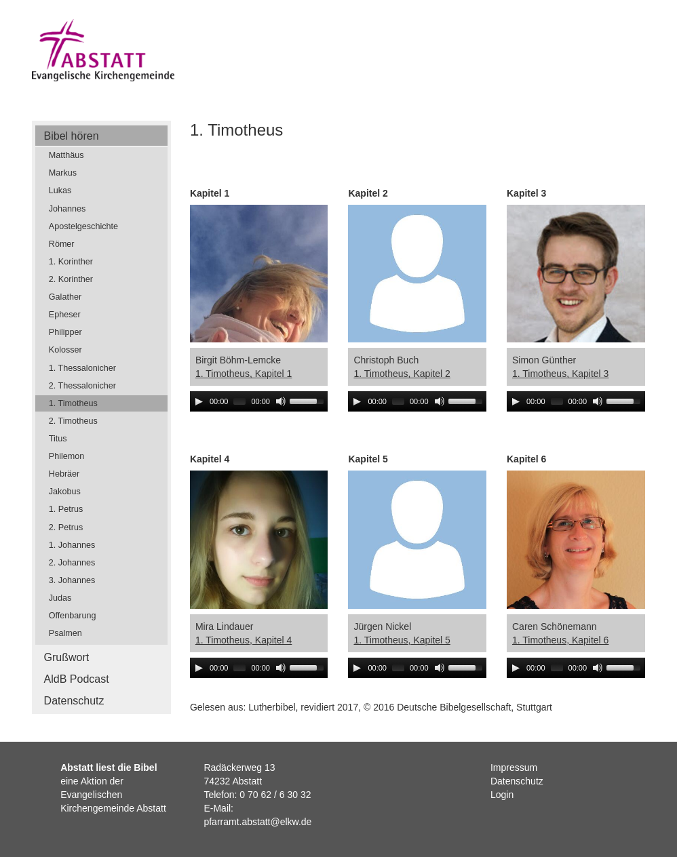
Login (502, 794)
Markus (63, 173)
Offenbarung (72, 615)
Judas (60, 598)
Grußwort (67, 657)
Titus (58, 438)
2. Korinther (71, 279)
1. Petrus (66, 509)
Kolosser (65, 350)
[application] (259, 401)
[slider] (239, 401)
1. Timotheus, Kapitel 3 (560, 373)
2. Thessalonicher (82, 386)
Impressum (513, 767)
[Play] (198, 401)
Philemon (67, 456)
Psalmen (65, 633)
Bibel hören (71, 136)
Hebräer (64, 474)
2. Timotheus (73, 421)
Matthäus (66, 155)
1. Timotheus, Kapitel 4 (243, 640)
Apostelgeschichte (83, 226)
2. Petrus (66, 527)
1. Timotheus (73, 403)
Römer (62, 244)
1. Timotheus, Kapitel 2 (401, 373)
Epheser (65, 314)
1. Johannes (72, 545)
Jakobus (65, 491)
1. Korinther (71, 261)
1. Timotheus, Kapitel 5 (401, 640)
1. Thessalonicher (82, 368)
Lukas (60, 190)
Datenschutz (74, 700)
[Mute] (280, 401)
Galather (65, 297)
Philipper (65, 332)
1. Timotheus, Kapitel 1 (243, 373)
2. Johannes (72, 562)
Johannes (67, 209)
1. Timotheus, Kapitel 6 (560, 640)
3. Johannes (72, 580)
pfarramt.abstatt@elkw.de (257, 821)
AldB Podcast (76, 679)
